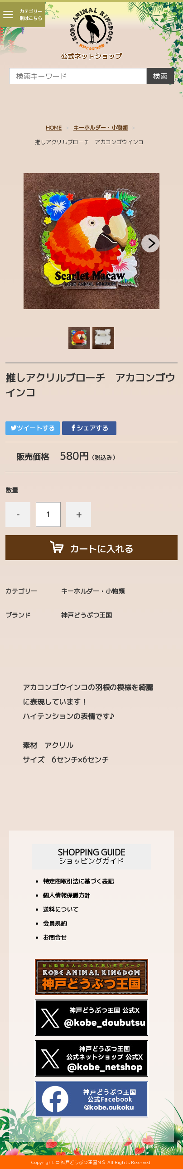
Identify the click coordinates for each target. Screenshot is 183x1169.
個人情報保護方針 (66, 896)
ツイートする (32, 428)
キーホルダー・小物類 (100, 127)
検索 (160, 76)
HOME (54, 127)
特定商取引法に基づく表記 (78, 882)
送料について (60, 910)
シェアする (89, 428)
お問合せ (55, 938)
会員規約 (55, 924)
